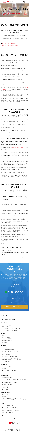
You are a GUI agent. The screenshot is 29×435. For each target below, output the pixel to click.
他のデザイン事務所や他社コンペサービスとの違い (11, 47)
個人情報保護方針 (5, 342)
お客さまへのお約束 (6, 354)
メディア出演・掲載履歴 (6, 338)
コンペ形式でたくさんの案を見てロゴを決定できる (11, 45)
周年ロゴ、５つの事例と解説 (7, 412)
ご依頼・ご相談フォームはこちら (14, 306)
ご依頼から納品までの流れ (7, 377)
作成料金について (5, 368)
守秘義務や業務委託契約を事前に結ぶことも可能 (11, 398)
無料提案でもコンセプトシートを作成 (9, 382)
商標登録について (5, 396)
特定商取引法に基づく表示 (7, 340)
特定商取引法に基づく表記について (14, 429)
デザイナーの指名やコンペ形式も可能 (9, 330)
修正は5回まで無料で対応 (7, 384)
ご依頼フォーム (5, 387)
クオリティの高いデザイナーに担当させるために (11, 328)
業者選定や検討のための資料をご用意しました (11, 356)
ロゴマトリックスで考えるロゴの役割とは (10, 407)
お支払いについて (5, 371)
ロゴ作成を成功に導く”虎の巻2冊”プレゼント (11, 358)
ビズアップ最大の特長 (6, 325)
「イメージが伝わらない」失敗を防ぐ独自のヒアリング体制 (14, 379)
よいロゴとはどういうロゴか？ (8, 405)
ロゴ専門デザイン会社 (7, 2)
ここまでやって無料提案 (6, 366)
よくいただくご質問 (6, 361)
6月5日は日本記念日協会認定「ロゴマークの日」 (11, 410)
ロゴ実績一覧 (4, 317)
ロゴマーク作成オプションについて (18, 147)
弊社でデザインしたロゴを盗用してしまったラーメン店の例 (14, 399)
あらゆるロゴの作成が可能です (8, 349)
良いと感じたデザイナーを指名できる (9, 43)
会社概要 (3, 335)
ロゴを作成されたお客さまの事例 (8, 319)
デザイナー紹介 (5, 326)
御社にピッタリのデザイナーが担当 (9, 380)
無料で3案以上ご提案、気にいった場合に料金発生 (12, 347)
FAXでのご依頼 (5, 389)
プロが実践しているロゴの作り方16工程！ (10, 413)
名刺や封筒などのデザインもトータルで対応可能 (11, 359)
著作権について (5, 394)
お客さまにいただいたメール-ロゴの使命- (10, 408)
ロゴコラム (4, 415)
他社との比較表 (5, 353)
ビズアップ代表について (6, 337)
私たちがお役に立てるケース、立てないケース (11, 351)
